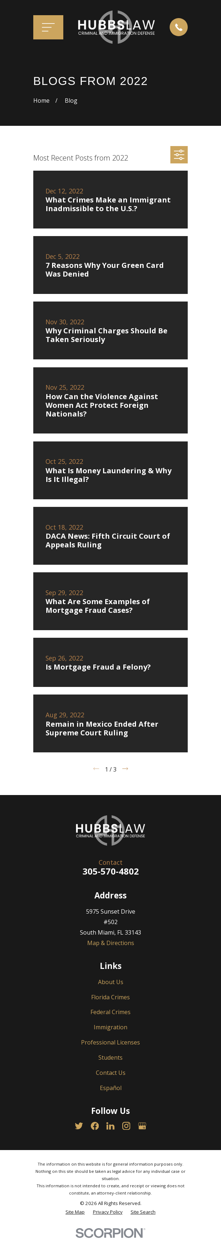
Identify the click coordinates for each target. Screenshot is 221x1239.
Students (110, 1057)
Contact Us (111, 1073)
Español (111, 1088)
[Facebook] (95, 1126)
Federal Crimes (110, 1012)
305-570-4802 (110, 871)
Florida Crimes (110, 997)
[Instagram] (126, 1126)
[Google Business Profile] (142, 1126)
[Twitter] (79, 1126)
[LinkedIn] (110, 1126)
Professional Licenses (110, 1042)
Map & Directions (110, 943)
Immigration (110, 1027)
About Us (110, 982)
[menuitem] (75, 1212)
